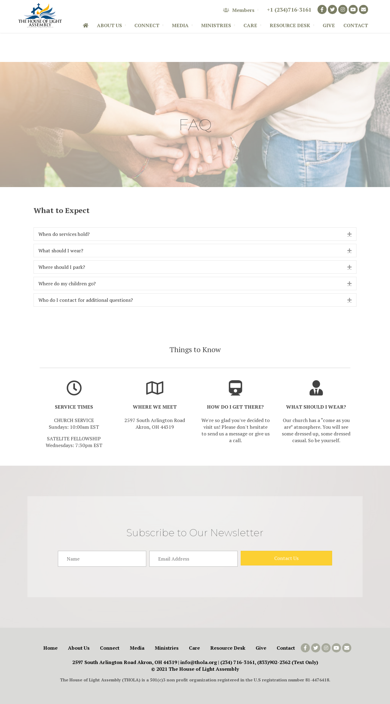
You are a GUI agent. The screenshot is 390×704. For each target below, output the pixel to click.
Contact (355, 25)
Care (250, 25)
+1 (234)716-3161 (289, 9)
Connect (146, 25)
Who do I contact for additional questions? (86, 300)
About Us (109, 25)
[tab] (195, 234)
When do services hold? (64, 234)
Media (180, 25)
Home (50, 647)
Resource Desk (290, 25)
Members (238, 10)
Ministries (216, 25)
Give (329, 25)
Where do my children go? (67, 283)
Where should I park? (61, 267)
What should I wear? (60, 250)
